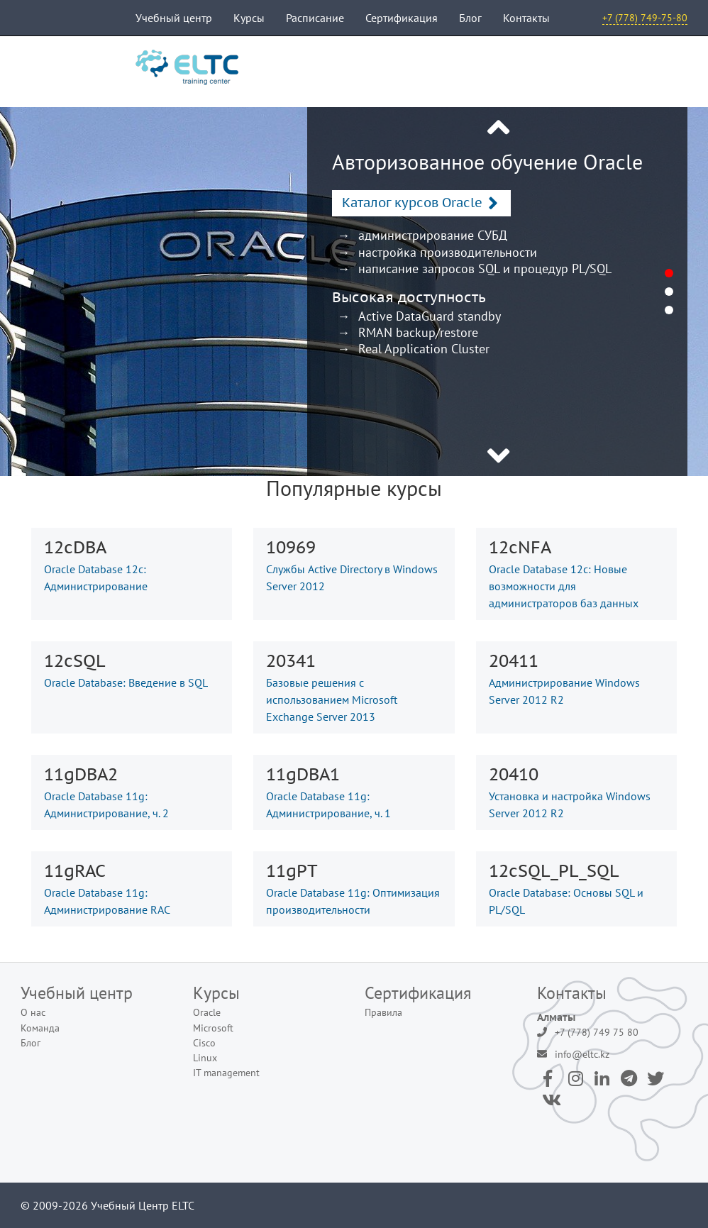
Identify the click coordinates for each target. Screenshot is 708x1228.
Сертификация (401, 18)
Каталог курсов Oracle (412, 202)
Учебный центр (173, 18)
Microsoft (213, 1028)
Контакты (526, 18)
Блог (470, 18)
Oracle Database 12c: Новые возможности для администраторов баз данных (563, 586)
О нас (33, 1012)
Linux (205, 1057)
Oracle (207, 1012)
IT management (226, 1072)
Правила (383, 1012)
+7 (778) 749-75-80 (644, 17)
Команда (40, 1028)
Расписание (315, 18)
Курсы (249, 18)
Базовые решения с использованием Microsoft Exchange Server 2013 (331, 699)
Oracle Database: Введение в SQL (126, 682)
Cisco (204, 1042)
